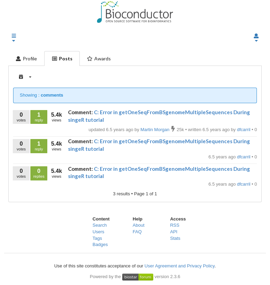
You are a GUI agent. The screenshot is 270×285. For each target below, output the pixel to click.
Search (100, 225)
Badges (100, 244)
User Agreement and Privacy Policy (180, 265)
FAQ (137, 231)
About (138, 225)
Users (98, 231)
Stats (175, 238)
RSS (175, 225)
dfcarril (244, 156)
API (173, 231)
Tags (97, 238)
